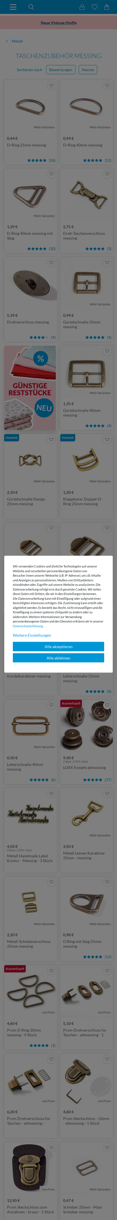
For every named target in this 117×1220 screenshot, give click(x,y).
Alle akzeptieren (59, 646)
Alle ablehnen (58, 657)
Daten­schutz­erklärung (28, 626)
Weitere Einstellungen (32, 635)
